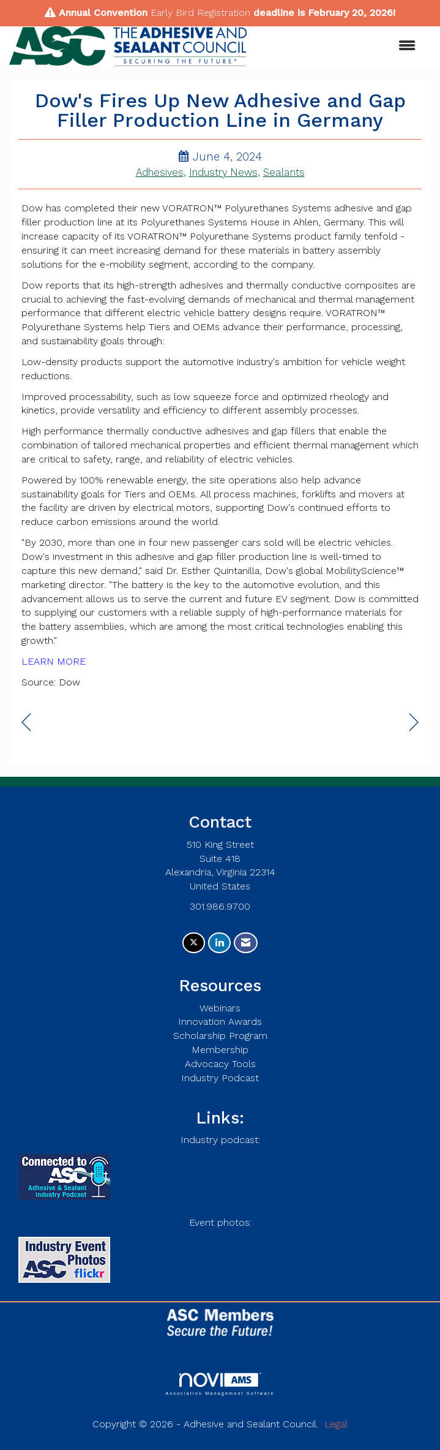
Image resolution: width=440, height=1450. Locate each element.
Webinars (220, 1008)
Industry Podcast (220, 1078)
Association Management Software (219, 1384)
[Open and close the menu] (337, 46)
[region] (414, 722)
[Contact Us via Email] (246, 943)
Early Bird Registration (200, 12)
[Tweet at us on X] (193, 943)
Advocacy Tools (220, 1064)
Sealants (284, 172)
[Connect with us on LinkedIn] (219, 943)
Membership (220, 1049)
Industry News (223, 172)
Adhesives (160, 172)
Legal (336, 1424)
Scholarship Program (220, 1035)
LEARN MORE (53, 661)
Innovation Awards (220, 1021)
